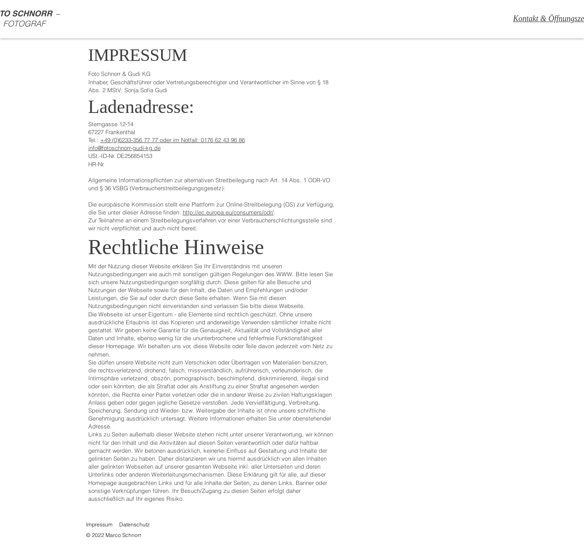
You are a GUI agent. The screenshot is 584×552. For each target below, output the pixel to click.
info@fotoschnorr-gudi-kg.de (124, 147)
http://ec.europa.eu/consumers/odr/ (228, 212)
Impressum (99, 524)
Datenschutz (134, 524)
